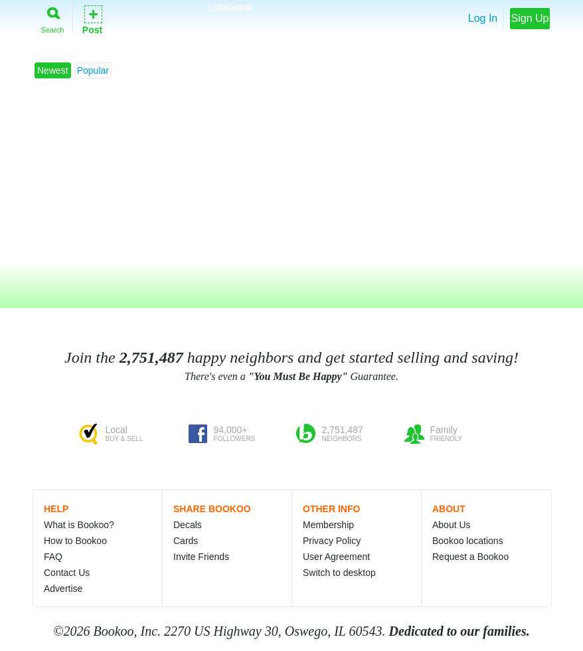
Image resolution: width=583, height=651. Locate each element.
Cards (185, 540)
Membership (328, 524)
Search (52, 17)
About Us (451, 524)
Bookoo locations (467, 540)
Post (92, 19)
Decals (187, 524)
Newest (52, 70)
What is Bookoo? (79, 524)
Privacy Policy (332, 540)
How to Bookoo (75, 540)
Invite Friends (201, 556)
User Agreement (336, 556)
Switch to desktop (339, 572)
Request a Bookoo (470, 556)
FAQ (53, 556)
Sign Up (530, 18)
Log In (482, 18)
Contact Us (67, 572)
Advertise (63, 588)
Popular (93, 70)
